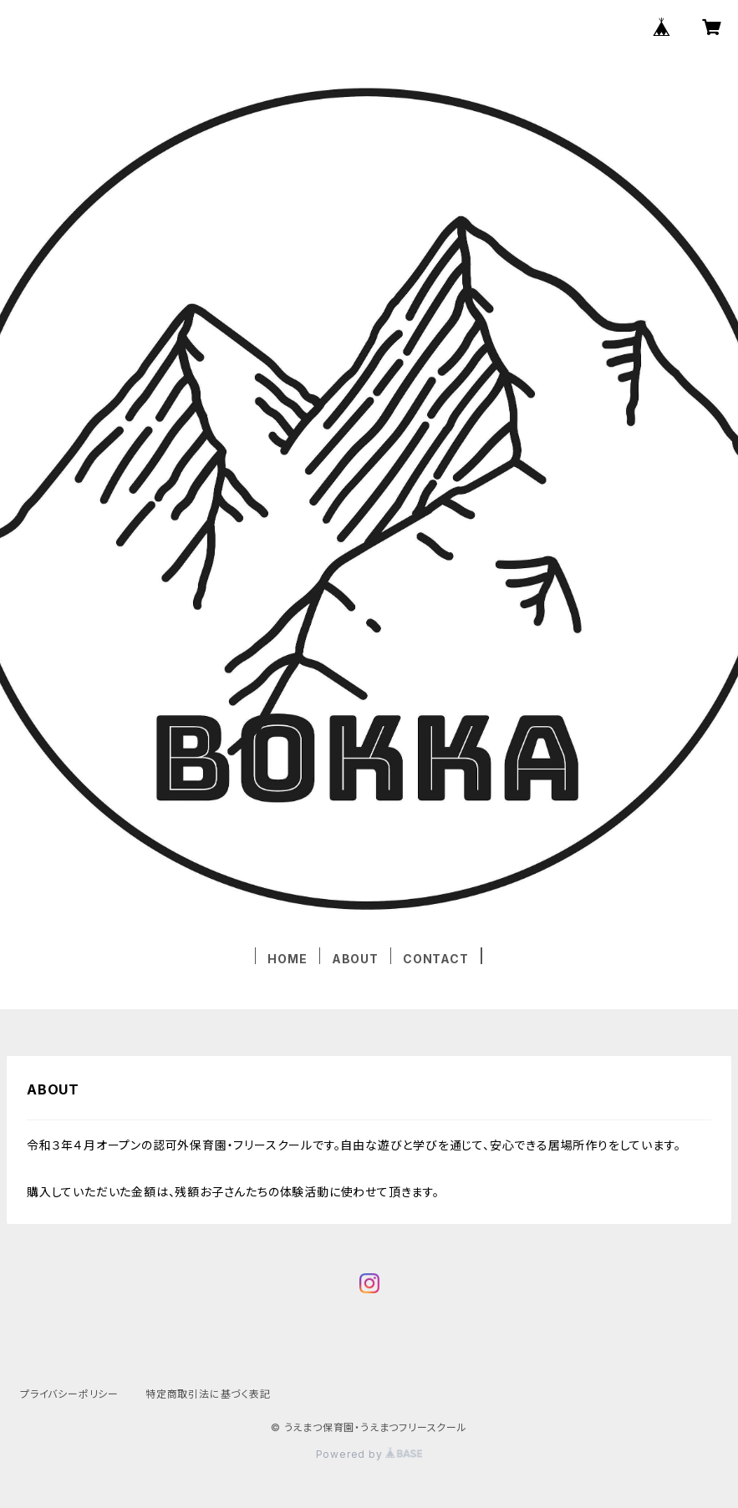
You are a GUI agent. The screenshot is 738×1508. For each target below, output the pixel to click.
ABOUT (355, 959)
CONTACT (436, 959)
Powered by (369, 1454)
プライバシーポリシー (69, 1394)
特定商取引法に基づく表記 (208, 1394)
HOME (287, 959)
